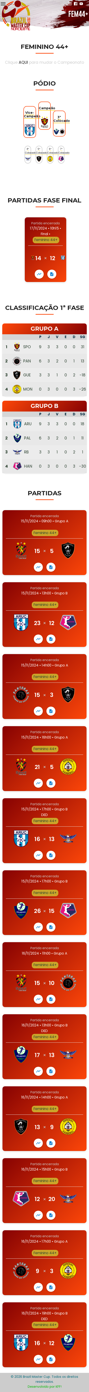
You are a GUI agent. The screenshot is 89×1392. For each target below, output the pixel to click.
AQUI (23, 62)
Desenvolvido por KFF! (45, 1386)
